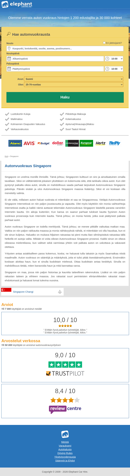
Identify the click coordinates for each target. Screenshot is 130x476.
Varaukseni (65, 445)
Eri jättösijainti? (114, 43)
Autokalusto (65, 449)
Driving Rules (64, 453)
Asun (20, 79)
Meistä (65, 441)
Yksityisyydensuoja (65, 456)
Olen (20, 84)
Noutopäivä (12, 53)
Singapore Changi (23, 291)
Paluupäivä (12, 63)
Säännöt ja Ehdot (65, 460)
